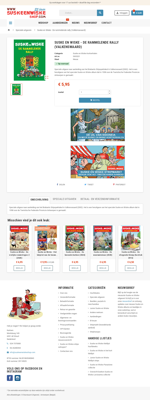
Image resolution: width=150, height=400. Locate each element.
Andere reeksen (96, 312)
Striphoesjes (95, 332)
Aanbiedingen (95, 316)
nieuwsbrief (127, 301)
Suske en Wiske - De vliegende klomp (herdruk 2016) (130, 255)
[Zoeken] (81, 13)
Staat (56, 59)
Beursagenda (65, 333)
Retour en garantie (67, 309)
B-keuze (93, 321)
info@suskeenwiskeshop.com (22, 352)
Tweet (89, 184)
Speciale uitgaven (97, 297)
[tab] (39, 199)
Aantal (61, 92)
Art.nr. (57, 56)
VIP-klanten (65, 329)
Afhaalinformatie (67, 305)
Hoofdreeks (95, 293)
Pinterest (119, 184)
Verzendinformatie (67, 297)
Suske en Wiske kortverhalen (85, 53)
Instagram (18, 378)
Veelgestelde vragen (68, 313)
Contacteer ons (66, 351)
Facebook (10, 378)
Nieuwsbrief (90, 22)
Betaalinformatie (67, 301)
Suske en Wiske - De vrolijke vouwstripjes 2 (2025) (19, 255)
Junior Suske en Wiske (99, 308)
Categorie (58, 53)
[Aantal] (93, 92)
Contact (107, 22)
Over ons (63, 293)
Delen (61, 184)
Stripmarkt (94, 325)
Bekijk (19, 268)
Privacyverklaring (67, 325)
